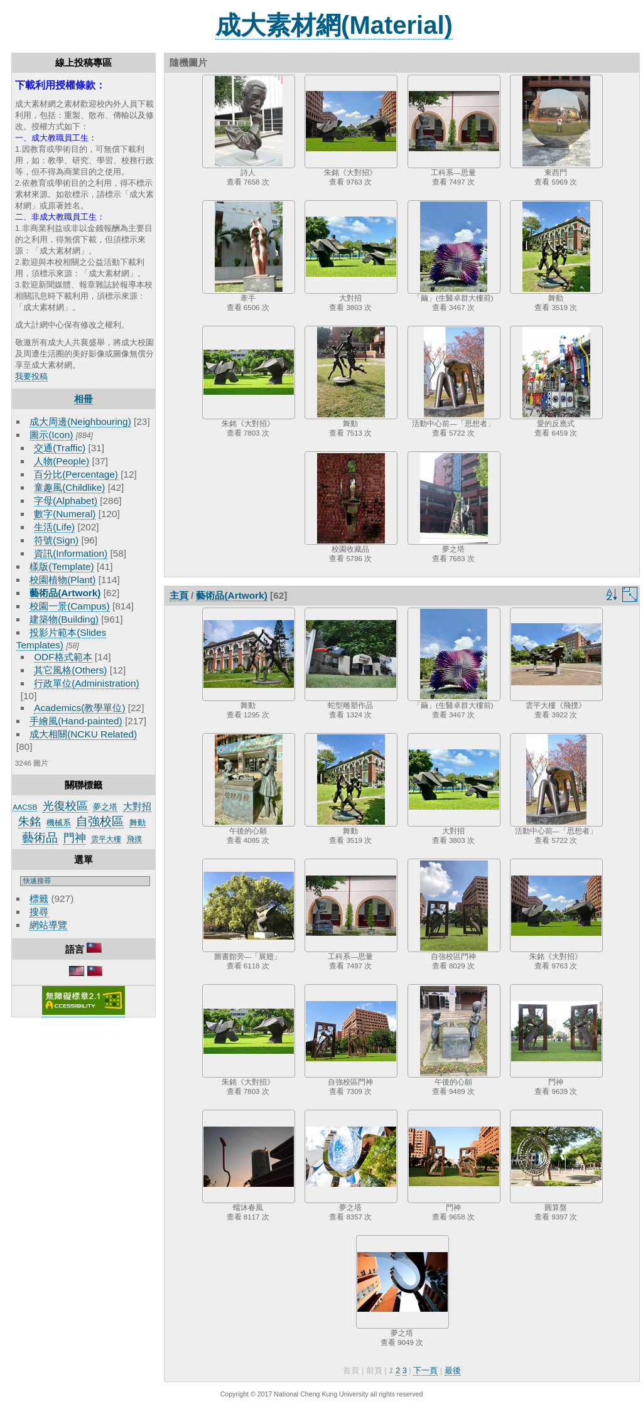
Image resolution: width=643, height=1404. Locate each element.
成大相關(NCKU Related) (83, 734)
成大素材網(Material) (334, 25)
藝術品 (40, 837)
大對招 (137, 806)
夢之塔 (105, 807)
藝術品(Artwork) (65, 592)
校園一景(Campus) (69, 606)
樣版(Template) (62, 566)
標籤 (39, 898)
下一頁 (425, 1370)
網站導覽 (48, 924)
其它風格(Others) (70, 670)
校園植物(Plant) (62, 579)
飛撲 (134, 839)
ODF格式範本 (63, 656)
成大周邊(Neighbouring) (80, 421)
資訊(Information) (70, 553)
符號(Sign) (56, 540)
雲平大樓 (106, 839)
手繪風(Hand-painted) (76, 720)
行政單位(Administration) (86, 683)
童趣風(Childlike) (69, 487)
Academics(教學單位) (79, 707)
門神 (74, 838)
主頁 (179, 595)
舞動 (137, 822)
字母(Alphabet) (65, 500)
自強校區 (100, 821)
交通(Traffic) (59, 447)
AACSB (25, 807)
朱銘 (29, 821)
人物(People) (61, 461)
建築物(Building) (64, 619)
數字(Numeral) (64, 513)
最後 (453, 1370)
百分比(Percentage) (76, 474)
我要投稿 (31, 376)
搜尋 (39, 911)
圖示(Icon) (51, 434)
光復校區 (65, 806)
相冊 (83, 399)
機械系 (58, 822)
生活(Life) (54, 527)
